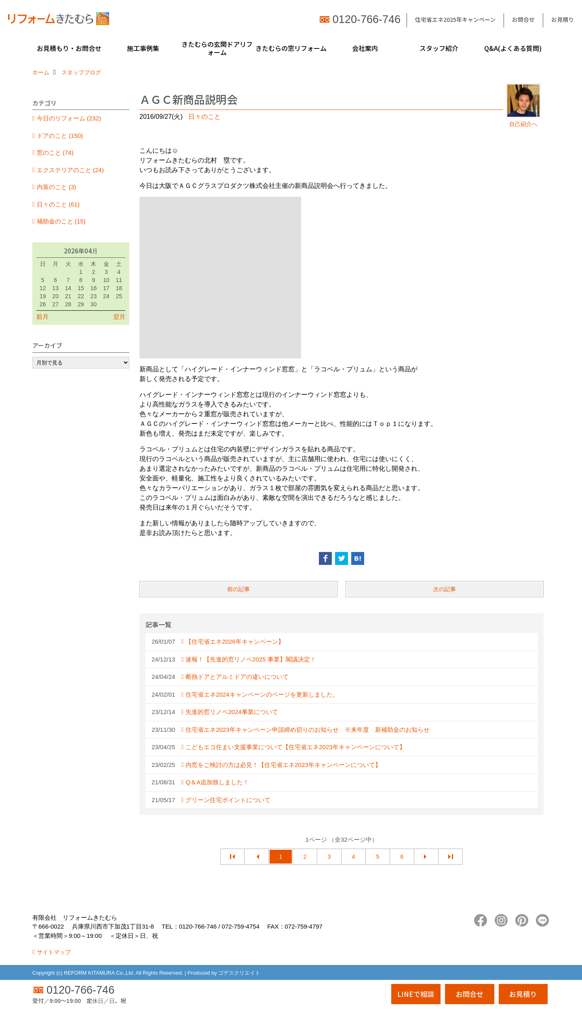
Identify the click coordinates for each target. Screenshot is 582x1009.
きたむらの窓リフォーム (291, 48)
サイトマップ (54, 952)
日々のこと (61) (58, 204)
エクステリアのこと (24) (70, 169)
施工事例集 (143, 48)
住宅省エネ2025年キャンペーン (455, 19)
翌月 (119, 316)
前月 (42, 316)
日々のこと (204, 116)
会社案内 (365, 48)
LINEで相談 (415, 994)
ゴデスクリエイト (239, 973)
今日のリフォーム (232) (69, 118)
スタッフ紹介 (439, 48)
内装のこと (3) (56, 186)
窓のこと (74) (55, 152)
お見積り (562, 19)
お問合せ (523, 19)
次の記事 (444, 589)
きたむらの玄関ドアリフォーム (217, 48)
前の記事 (238, 589)
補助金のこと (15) (61, 221)
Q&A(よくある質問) (513, 48)
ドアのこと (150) (60, 135)
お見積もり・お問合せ (69, 48)
